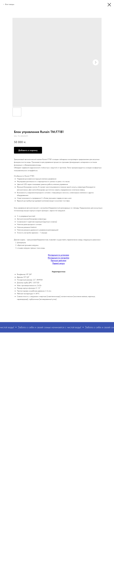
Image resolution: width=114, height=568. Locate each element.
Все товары (9, 4)
